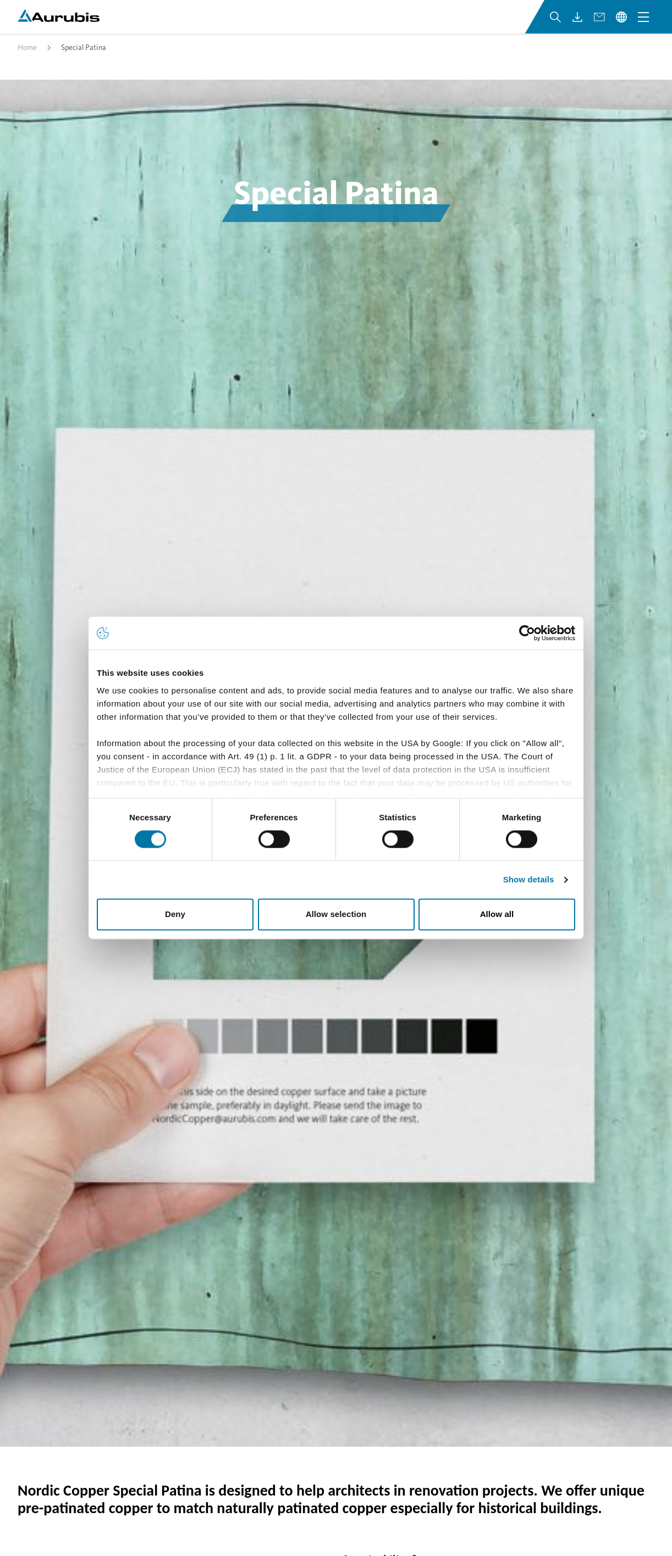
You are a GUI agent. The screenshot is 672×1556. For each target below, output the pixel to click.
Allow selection (336, 914)
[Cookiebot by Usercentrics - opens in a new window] (527, 633)
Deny (175, 914)
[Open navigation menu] (643, 26)
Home (27, 62)
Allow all (497, 914)
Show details (528, 879)
